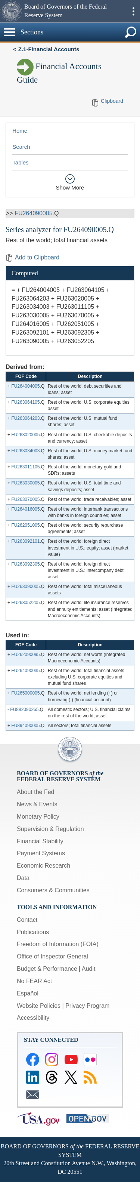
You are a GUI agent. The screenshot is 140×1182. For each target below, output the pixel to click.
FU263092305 (25, 564)
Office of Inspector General (52, 956)
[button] (11, 11)
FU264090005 (33, 213)
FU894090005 (25, 725)
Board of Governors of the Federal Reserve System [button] (65, 10)
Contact (27, 920)
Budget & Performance (47, 969)
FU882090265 (24, 709)
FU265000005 (25, 693)
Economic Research (43, 865)
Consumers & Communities (53, 890)
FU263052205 (25, 602)
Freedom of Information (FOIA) (58, 944)
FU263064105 (25, 402)
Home (19, 130)
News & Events (37, 804)
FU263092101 (25, 541)
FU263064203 (25, 418)
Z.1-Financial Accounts (49, 49)
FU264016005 (25, 509)
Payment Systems (41, 853)
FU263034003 (25, 450)
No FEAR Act (34, 981)
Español (27, 993)
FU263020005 (25, 434)
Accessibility (33, 1018)
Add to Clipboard (32, 257)
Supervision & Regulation (50, 829)
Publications (33, 932)
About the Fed (36, 792)
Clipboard (112, 101)
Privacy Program (87, 1006)
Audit (88, 969)
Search (21, 147)
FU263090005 (25, 586)
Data (23, 878)
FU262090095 (25, 654)
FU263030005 (25, 483)
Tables (20, 162)
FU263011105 (25, 467)
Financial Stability (40, 841)
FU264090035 (25, 670)
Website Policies (38, 1006)
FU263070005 (25, 499)
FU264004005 (25, 386)
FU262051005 (25, 525)
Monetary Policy (38, 816)
